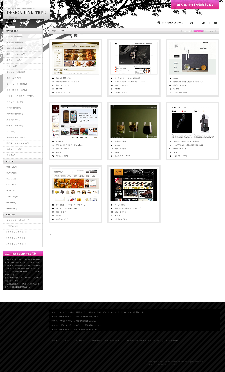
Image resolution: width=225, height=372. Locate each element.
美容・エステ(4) (13, 78)
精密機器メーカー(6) (15, 137)
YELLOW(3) (12, 197)
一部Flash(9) (12, 226)
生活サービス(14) (14, 60)
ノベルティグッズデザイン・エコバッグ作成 (143, 340)
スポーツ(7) (11, 66)
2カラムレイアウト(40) (16, 232)
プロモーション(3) (14, 102)
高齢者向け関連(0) (14, 114)
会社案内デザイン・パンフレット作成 (105, 340)
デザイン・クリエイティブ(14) (20, 96)
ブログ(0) (10, 131)
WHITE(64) (11, 167)
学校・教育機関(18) (15, 42)
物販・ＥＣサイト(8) (15, 54)
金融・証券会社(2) (14, 48)
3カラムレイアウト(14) (16, 238)
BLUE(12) (11, 179)
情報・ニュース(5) (14, 126)
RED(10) (10, 191)
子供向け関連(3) (13, 108)
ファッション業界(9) (15, 72)
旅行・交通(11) (13, 120)
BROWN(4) (11, 208)
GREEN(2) (11, 185)
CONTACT (80, 340)
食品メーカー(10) (14, 149)
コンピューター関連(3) (16, 84)
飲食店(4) (10, 155)
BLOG (67, 340)
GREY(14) (11, 203)
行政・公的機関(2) (14, 36)
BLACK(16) (11, 173)
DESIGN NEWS (172, 340)
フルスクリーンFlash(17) (18, 220)
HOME (54, 340)
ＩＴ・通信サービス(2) (16, 90)
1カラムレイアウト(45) (16, 244)
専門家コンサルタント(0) (17, 143)
